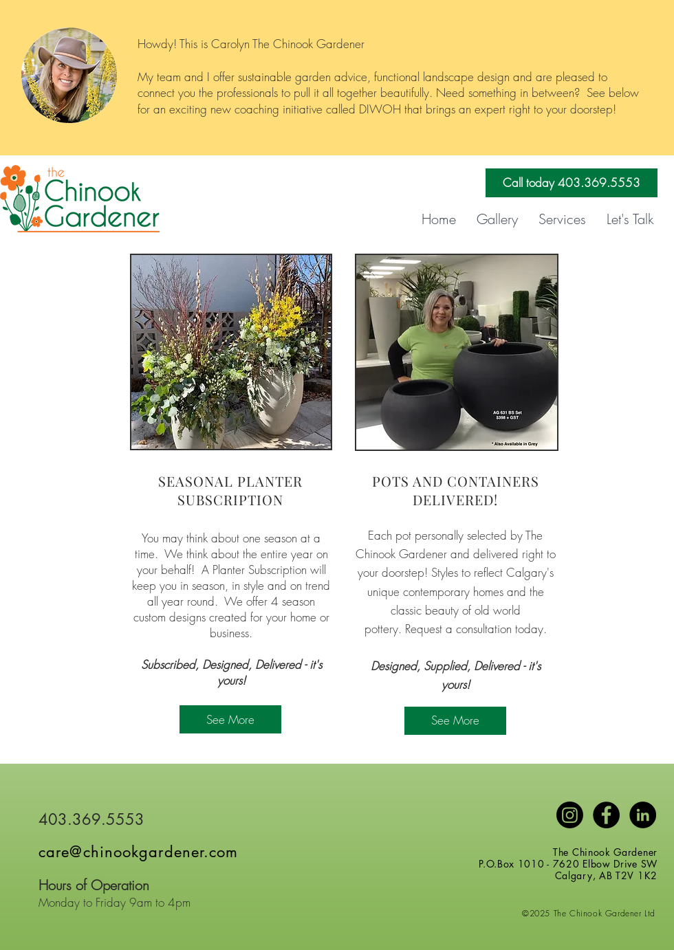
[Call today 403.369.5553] (571, 182)
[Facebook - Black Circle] (606, 815)
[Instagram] (569, 815)
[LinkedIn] (642, 815)
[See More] (230, 719)
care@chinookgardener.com (138, 851)
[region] (231, 352)
